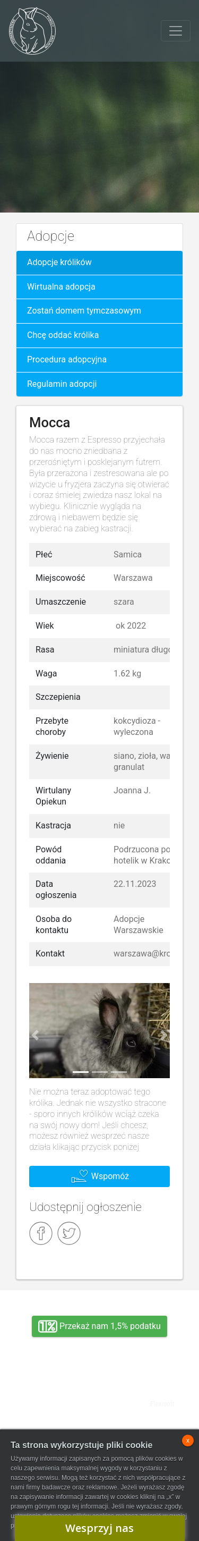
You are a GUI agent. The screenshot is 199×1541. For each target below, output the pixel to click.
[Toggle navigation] (176, 30)
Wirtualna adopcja (61, 287)
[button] (34, 1035)
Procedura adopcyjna (67, 359)
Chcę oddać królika (63, 335)
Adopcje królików (59, 262)
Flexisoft (162, 1404)
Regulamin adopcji (62, 384)
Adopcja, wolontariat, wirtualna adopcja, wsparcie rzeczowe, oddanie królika (53, 1401)
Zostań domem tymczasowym (84, 311)
